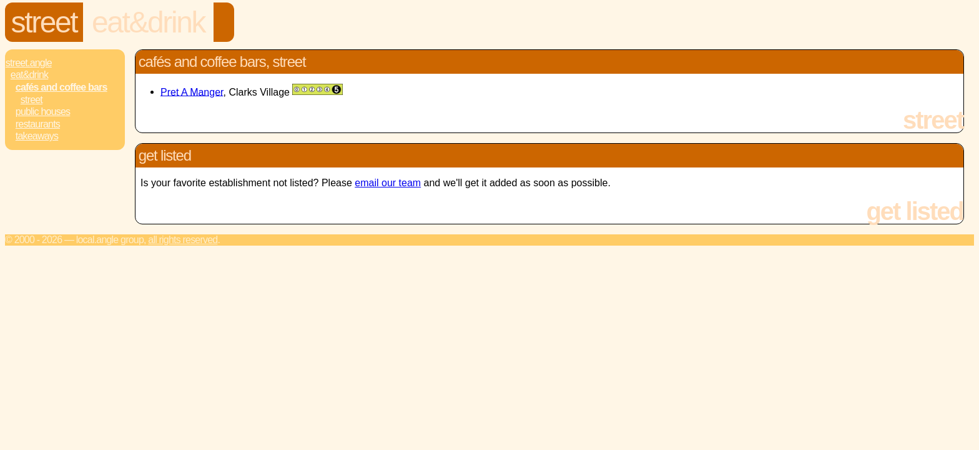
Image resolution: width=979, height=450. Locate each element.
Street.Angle (29, 63)
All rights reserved (182, 239)
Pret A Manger (192, 91)
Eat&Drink (148, 22)
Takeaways (37, 136)
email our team (388, 183)
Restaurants (38, 124)
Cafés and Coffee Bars (61, 87)
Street (44, 22)
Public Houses (43, 111)
